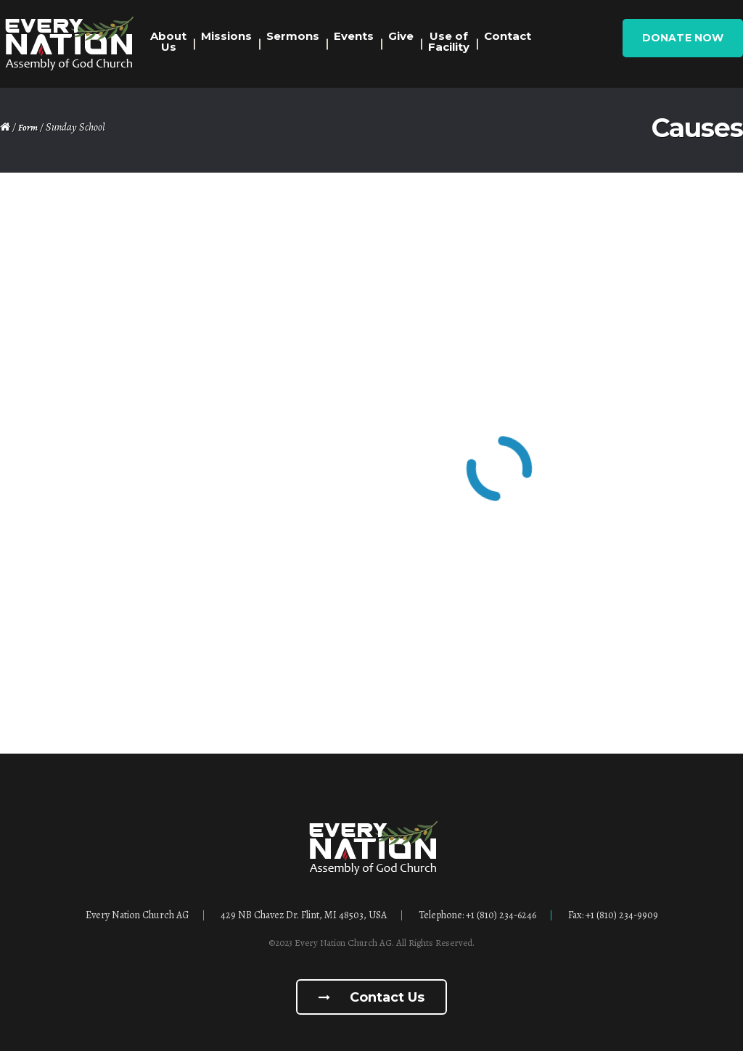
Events (354, 35)
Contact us (371, 997)
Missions (226, 35)
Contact (507, 35)
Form (28, 127)
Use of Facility (448, 41)
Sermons (292, 35)
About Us (168, 41)
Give (401, 35)
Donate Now (682, 37)
